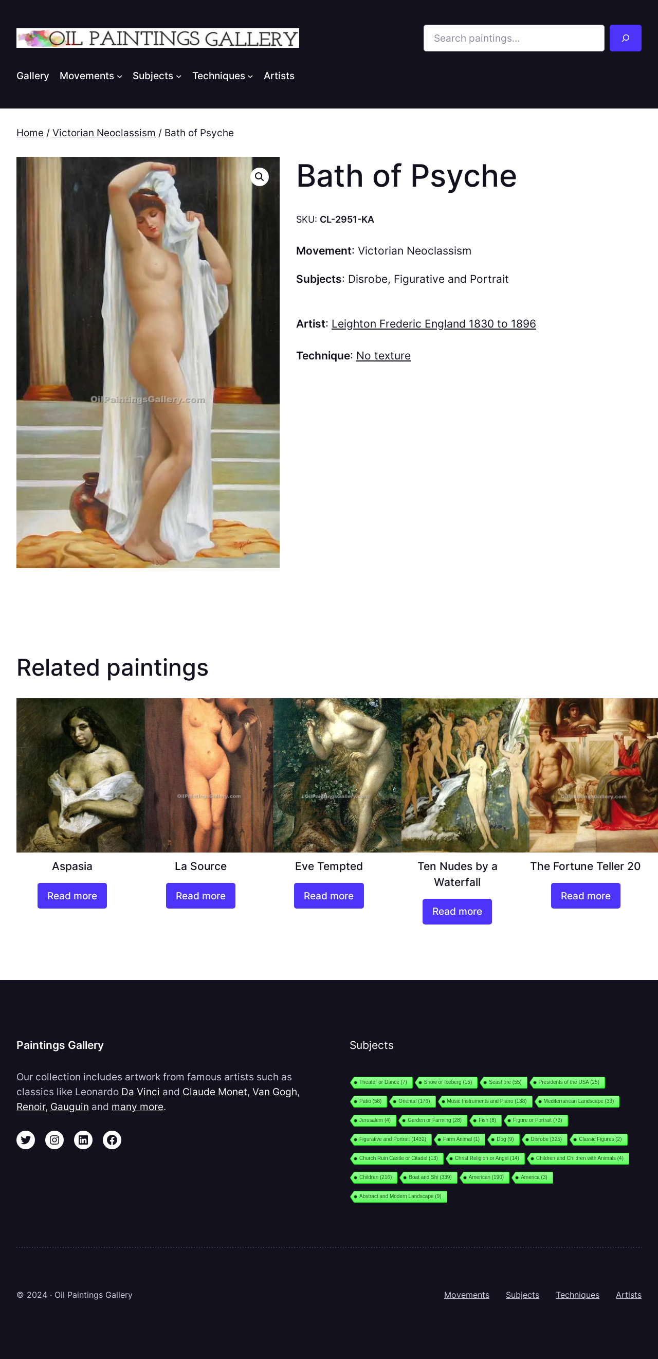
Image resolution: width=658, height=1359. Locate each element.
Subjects (522, 1295)
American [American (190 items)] (486, 1177)
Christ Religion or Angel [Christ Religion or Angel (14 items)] (487, 1158)
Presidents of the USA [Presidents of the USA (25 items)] (569, 1082)
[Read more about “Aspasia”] (72, 896)
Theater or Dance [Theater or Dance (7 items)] (383, 1082)
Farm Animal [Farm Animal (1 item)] (461, 1139)
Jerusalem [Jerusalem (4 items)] (375, 1120)
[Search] (626, 38)
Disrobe (368, 279)
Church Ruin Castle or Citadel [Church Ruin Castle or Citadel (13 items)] (398, 1158)
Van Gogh (274, 1091)
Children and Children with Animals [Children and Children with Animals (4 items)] (580, 1158)
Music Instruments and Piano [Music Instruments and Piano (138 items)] (487, 1101)
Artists (629, 1295)
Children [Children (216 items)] (375, 1177)
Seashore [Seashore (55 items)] (505, 1082)
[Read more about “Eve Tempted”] (328, 896)
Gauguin (69, 1106)
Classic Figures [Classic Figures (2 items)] (600, 1139)
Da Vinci (140, 1091)
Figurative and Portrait (451, 279)
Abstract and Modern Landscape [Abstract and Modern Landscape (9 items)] (400, 1196)
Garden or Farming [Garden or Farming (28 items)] (435, 1120)
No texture (383, 355)
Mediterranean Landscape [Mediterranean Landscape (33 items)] (579, 1101)
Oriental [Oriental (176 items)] (414, 1101)
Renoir (30, 1106)
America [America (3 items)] (534, 1177)
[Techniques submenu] (250, 76)
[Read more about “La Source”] (200, 896)
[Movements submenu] (120, 76)
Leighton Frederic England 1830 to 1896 (434, 323)
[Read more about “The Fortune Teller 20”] (585, 896)
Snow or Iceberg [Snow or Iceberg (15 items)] (448, 1082)
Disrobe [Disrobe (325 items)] (546, 1139)
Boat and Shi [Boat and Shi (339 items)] (430, 1177)
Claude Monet (214, 1091)
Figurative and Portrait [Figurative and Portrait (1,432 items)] (392, 1139)
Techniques (577, 1295)
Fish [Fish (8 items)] (487, 1120)
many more (137, 1106)
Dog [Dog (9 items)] (505, 1139)
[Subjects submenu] (179, 76)
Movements (466, 1295)
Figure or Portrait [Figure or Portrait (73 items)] (537, 1120)
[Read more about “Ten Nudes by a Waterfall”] (457, 912)
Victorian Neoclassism (104, 132)
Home (30, 132)
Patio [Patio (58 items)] (370, 1101)
